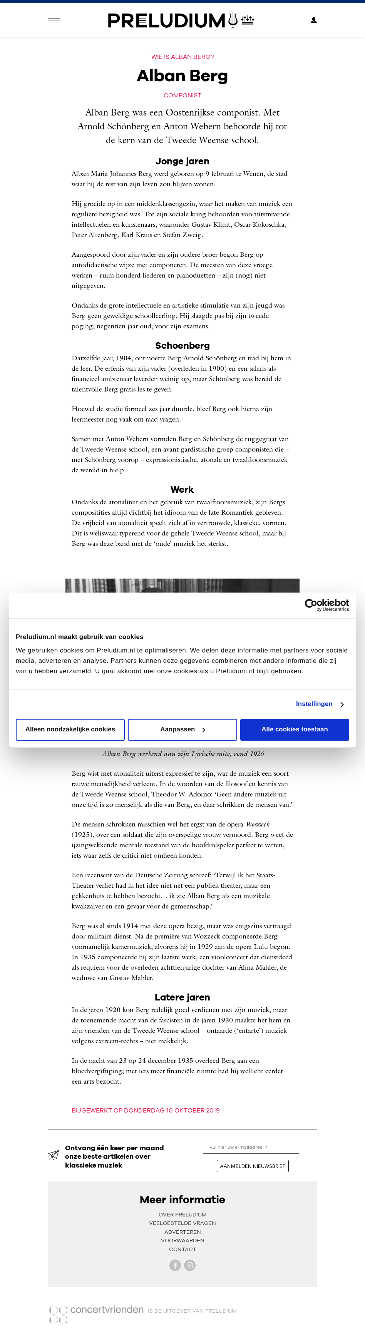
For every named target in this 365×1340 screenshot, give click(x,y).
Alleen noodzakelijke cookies (70, 729)
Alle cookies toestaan (294, 729)
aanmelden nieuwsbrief (252, 1166)
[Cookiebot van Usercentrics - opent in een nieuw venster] (315, 605)
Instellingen (314, 704)
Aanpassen (182, 729)
